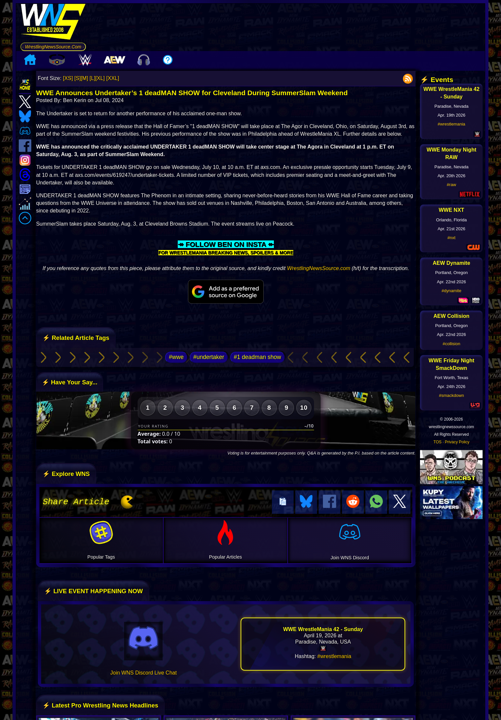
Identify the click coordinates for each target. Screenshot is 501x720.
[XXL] (112, 78)
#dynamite (451, 290)
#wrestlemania (334, 655)
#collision (451, 343)
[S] (77, 78)
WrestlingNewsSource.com (318, 268)
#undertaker (208, 357)
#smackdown (451, 395)
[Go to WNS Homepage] (53, 22)
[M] (84, 78)
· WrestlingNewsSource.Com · (53, 46)
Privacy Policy (457, 442)
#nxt (451, 237)
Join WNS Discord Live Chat (143, 672)
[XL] (100, 78)
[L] (92, 78)
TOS (437, 442)
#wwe (176, 357)
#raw (451, 184)
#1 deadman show (257, 357)
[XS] (68, 78)
